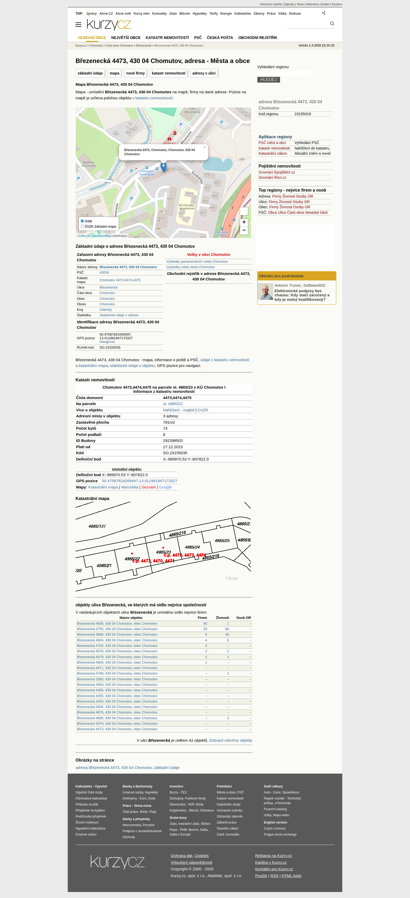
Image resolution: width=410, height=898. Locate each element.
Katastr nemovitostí (274, 148)
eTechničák (283, 803)
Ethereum (207, 810)
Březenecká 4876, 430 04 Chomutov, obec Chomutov (117, 712)
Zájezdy (289, 4)
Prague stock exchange (280, 834)
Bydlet (325, 4)
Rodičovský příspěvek (91, 816)
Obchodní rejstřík (271, 4)
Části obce (295, 212)
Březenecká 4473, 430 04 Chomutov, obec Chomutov (117, 729)
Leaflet (81, 235)
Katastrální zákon (273, 153)
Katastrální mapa (103, 487)
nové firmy (135, 73)
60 (227, 629)
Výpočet (101, 786)
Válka (282, 13)
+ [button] (244, 223)
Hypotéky (200, 13)
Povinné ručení (86, 834)
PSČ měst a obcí (272, 143)
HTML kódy (291, 875)
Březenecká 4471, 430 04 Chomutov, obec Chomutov (117, 668)
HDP (191, 804)
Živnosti (288, 196)
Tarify (213, 13)
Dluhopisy (176, 798)
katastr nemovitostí (168, 73)
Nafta (204, 830)
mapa (114, 73)
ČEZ (184, 792)
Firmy (276, 196)
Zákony (258, 13)
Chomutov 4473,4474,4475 (120, 280)
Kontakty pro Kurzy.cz (274, 869)
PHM (183, 830)
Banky (127, 786)
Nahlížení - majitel (179, 410)
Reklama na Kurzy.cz (273, 855)
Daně (220, 834)
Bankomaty (143, 786)
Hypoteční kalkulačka (90, 828)
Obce (272, 212)
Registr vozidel (274, 798)
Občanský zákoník (229, 816)
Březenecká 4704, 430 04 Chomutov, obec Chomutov (117, 646)
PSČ (198, 38)
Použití (261, 875)
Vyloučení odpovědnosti (191, 862)
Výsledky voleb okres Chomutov (190, 267)
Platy (152, 812)
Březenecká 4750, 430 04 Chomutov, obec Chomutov (117, 629)
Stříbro (205, 824)
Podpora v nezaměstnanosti (142, 831)
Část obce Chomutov (119, 45)
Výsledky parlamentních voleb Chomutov (197, 261)
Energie (226, 13)
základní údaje (90, 73)
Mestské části (316, 212)
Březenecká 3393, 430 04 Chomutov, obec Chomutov (117, 679)
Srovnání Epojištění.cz (277, 172)
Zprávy (92, 13)
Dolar (152, 798)
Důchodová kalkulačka (91, 798)
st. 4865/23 (173, 403)
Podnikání (224, 786)
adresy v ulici (204, 73)
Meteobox (312, 4)
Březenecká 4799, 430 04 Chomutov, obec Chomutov (117, 673)
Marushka (129, 487)
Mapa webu (281, 815)
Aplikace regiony (275, 137)
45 (227, 634)
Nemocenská (132, 825)
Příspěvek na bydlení (90, 810)
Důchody (129, 837)
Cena (277, 792)
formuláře (232, 834)
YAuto (300, 4)
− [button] (244, 231)
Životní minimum (87, 822)
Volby (267, 815)
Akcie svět (123, 13)
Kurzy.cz (81, 45)
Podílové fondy (195, 798)
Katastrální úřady (229, 804)
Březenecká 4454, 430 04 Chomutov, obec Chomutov (117, 701)
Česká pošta (220, 38)
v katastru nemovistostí (153, 98)
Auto (267, 792)
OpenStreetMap (101, 235)
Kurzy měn (142, 13)
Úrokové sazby (133, 792)
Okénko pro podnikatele (281, 276)
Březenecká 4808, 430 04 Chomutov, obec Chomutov (117, 623)
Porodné (149, 825)
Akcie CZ (106, 13)
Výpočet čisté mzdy (89, 792)
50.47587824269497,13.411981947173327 (139, 481)
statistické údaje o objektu (132, 365)
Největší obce (126, 38)
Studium (337, 4)
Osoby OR (304, 196)
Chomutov (107, 293)
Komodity (159, 13)
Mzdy (200, 804)
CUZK (203, 410)
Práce (271, 13)
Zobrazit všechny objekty (230, 740)
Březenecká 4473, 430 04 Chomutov (179, 45)
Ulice (282, 212)
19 (205, 629)
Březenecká (109, 287)
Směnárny (130, 798)
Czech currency (275, 828)
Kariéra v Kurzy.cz (271, 862)
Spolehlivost (290, 792)
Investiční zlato (188, 824)
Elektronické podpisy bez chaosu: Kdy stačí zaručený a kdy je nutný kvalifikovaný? (302, 294)
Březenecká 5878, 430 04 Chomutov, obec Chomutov (117, 651)
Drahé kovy (178, 818)
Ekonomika (177, 804)
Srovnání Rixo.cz (272, 177)
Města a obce (226, 792)
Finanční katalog (275, 809)
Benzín (193, 830)
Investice (176, 786)
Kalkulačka (243, 13)
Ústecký (106, 310)
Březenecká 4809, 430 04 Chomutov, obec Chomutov (117, 662)
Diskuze (295, 13)
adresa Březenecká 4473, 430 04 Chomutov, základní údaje (128, 767)
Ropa (173, 830)
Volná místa (142, 806)
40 (205, 623)
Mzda (143, 812)
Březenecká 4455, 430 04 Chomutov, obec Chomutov (117, 696)
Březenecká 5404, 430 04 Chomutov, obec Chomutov (117, 707)
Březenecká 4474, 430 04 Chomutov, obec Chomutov (117, 724)
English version (275, 822)
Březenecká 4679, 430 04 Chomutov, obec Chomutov (117, 657)
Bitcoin (184, 13)
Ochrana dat (181, 855)
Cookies (202, 855)
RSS (274, 875)
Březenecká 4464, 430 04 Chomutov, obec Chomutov (117, 685)
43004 (104, 272)
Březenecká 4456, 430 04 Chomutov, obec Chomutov (117, 690)
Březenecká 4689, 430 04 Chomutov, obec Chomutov (117, 634)
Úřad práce (130, 812)
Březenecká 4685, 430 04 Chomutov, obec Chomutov (117, 718)
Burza (174, 792)
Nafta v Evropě (180, 834)
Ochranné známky (229, 810)
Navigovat (107, 342)
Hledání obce (92, 38)
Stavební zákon (227, 828)
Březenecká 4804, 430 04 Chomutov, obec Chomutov (117, 640)
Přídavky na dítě (87, 804)
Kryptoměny (178, 810)
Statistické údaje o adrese (119, 315)
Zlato (173, 13)
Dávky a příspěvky (136, 819)
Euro (143, 798)
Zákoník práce (227, 822)
